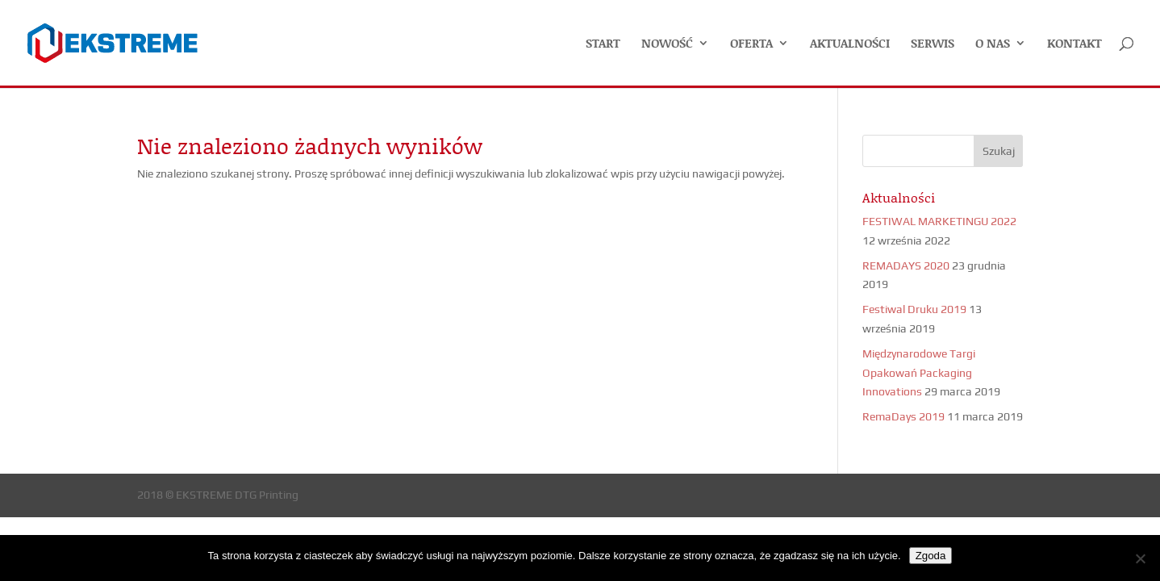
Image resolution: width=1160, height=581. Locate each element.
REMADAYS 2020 (905, 265)
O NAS (992, 44)
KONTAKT (1074, 44)
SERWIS (932, 44)
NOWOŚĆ (667, 44)
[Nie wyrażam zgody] (1140, 558)
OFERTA (751, 44)
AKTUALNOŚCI (850, 44)
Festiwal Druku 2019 (914, 309)
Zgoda (931, 556)
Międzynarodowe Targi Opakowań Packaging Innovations (918, 373)
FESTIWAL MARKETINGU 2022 (939, 221)
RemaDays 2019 (903, 416)
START (603, 44)
